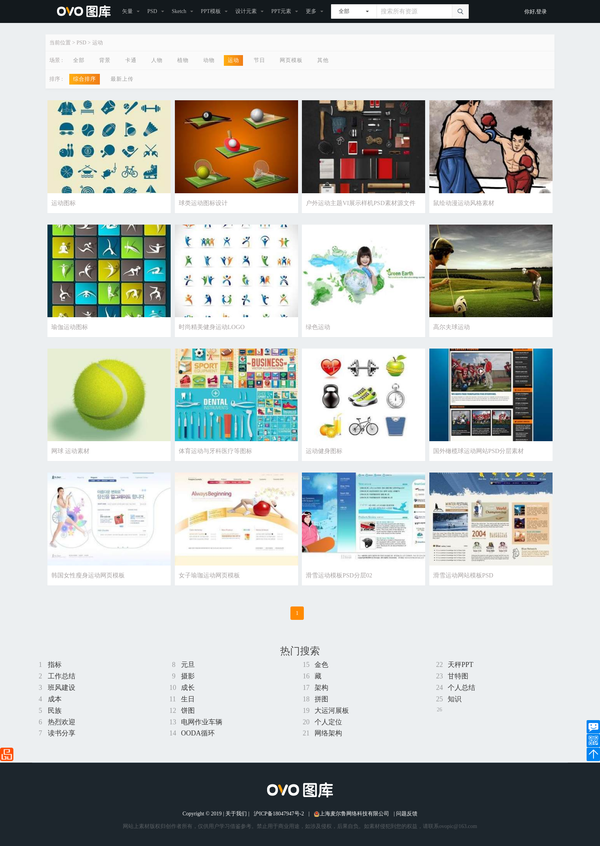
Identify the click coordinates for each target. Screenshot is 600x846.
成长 (188, 687)
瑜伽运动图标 (69, 327)
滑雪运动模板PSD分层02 (339, 575)
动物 (209, 60)
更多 (311, 11)
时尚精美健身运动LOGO (212, 327)
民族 (55, 710)
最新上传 (122, 79)
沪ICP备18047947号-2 (279, 814)
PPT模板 (211, 11)
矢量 (127, 11)
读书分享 (61, 733)
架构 (321, 687)
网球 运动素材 (70, 451)
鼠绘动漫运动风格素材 (463, 203)
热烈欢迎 (61, 722)
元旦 (188, 664)
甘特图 (458, 676)
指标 (55, 664)
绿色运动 (318, 327)
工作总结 (61, 676)
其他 (323, 60)
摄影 (188, 676)
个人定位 (328, 722)
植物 (183, 60)
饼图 (188, 710)
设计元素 (246, 11)
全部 (79, 60)
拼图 (321, 699)
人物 (157, 60)
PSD (152, 11)
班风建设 (61, 687)
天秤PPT (460, 664)
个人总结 (461, 687)
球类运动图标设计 (203, 203)
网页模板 (291, 60)
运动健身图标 (324, 451)
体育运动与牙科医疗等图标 (215, 451)
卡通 (131, 60)
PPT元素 (281, 11)
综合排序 (84, 79)
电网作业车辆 (201, 722)
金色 (321, 664)
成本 (55, 699)
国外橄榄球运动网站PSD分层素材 (478, 451)
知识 (454, 699)
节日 (259, 60)
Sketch (179, 11)
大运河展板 (332, 710)
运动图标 (63, 203)
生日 (188, 699)
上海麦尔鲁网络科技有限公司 (351, 814)
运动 (97, 43)
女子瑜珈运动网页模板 (209, 575)
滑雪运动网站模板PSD (463, 575)
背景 (105, 60)
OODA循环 (198, 733)
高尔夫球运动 (451, 327)
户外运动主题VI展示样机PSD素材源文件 (360, 203)
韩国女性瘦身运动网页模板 (88, 575)
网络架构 (328, 733)
